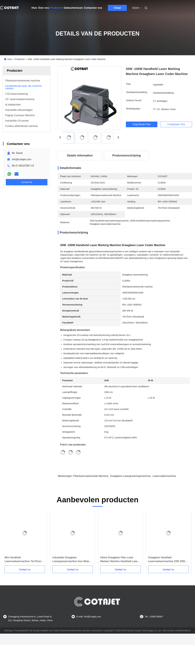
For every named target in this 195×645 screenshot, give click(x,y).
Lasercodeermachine (164, 476)
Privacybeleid (21, 630)
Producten (56, 7)
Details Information (80, 155)
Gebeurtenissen (73, 7)
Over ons (43, 7)
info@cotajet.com (21, 159)
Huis (34, 7)
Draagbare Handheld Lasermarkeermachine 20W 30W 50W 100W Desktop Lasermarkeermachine (166, 559)
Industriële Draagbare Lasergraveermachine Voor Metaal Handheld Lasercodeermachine (71, 559)
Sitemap (8, 630)
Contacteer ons (93, 7)
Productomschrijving (126, 155)
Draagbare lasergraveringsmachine (130, 476)
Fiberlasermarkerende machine (90, 476)
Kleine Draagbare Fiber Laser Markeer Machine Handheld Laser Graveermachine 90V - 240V (119, 559)
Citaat (117, 7)
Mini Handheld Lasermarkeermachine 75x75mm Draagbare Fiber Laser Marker (23, 559)
